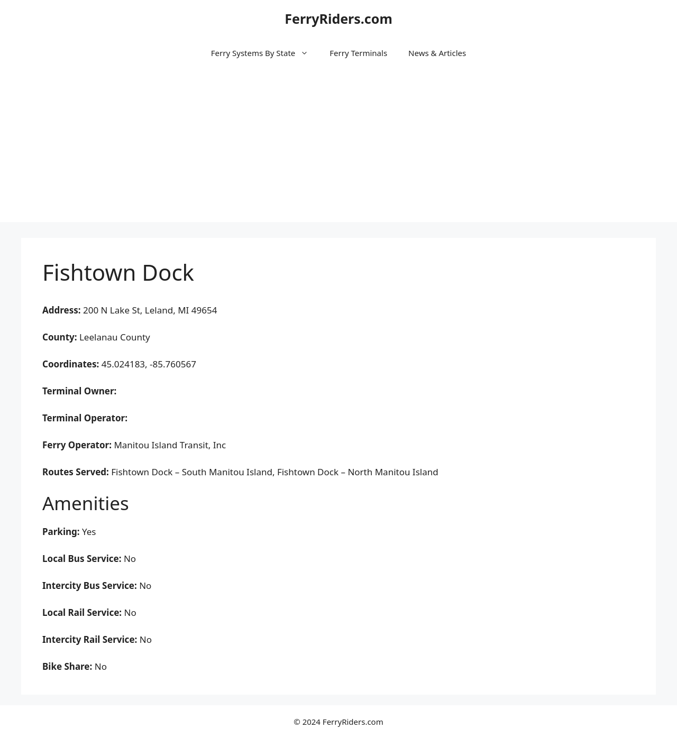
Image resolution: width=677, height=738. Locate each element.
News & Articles (437, 53)
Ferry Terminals (358, 53)
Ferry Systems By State (265, 53)
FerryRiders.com (338, 18)
